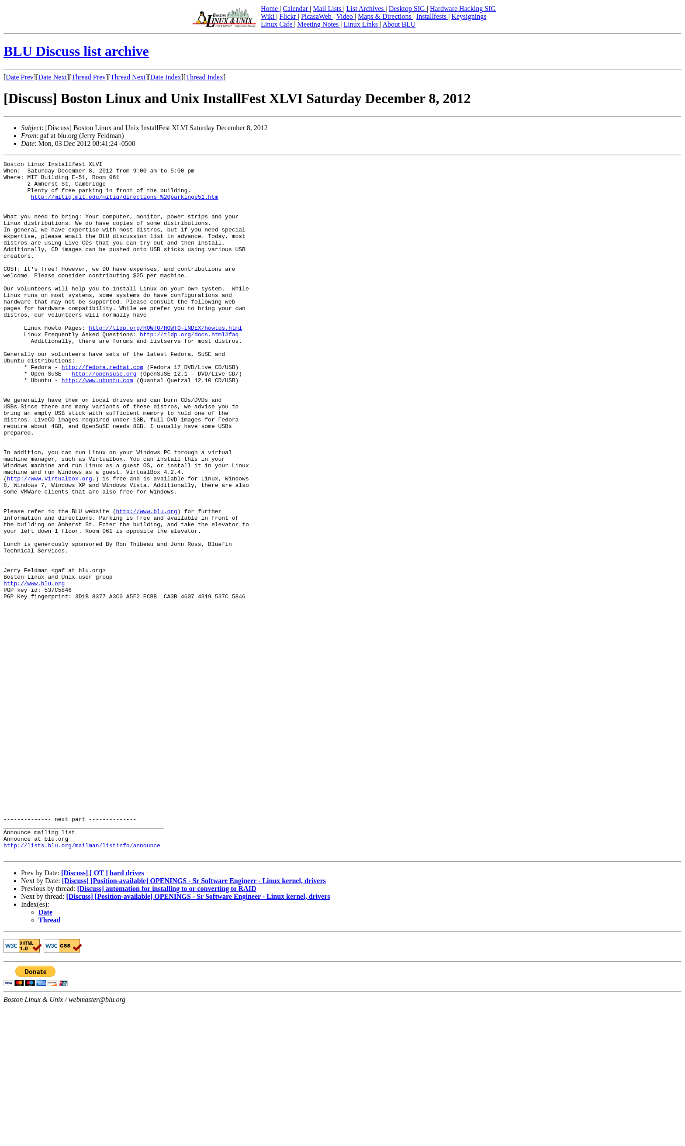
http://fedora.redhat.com (102, 409)
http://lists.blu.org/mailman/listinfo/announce (81, 983)
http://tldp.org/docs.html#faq (189, 369)
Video (345, 16)
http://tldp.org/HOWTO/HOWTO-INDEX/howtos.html (165, 362)
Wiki (268, 16)
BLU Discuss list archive (76, 51)
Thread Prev (88, 77)
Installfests (432, 16)
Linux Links (361, 24)
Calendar (296, 8)
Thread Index (204, 77)
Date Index (165, 77)
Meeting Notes (319, 24)
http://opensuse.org (104, 417)
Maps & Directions (385, 16)
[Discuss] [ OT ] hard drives (102, 1011)
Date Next (52, 77)
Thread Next (128, 77)
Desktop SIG (408, 8)
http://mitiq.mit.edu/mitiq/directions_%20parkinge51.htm (124, 204)
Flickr (288, 16)
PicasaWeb (317, 16)
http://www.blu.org (146, 582)
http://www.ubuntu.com (97, 424)
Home (270, 8)
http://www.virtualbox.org (49, 542)
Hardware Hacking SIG (463, 8)
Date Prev (20, 77)
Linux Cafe (277, 24)
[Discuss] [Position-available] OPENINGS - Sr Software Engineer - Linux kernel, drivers (194, 1019)
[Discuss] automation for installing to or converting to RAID (166, 1027)
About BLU (398, 24)
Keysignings (468, 16)
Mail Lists (328, 8)
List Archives (366, 8)
